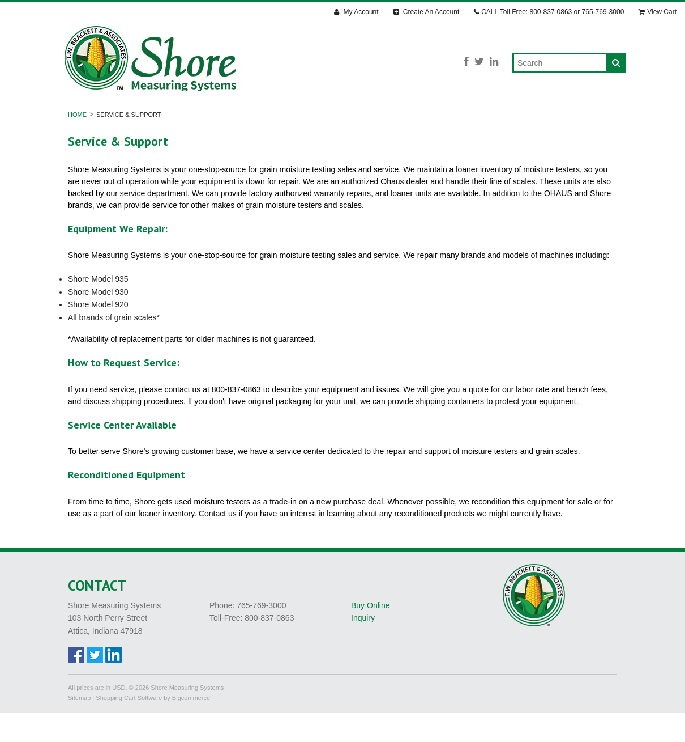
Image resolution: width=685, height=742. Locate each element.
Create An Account (426, 12)
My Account (356, 12)
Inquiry (363, 647)
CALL (549, 12)
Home (77, 143)
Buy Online (370, 634)
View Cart (658, 12)
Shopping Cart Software (129, 726)
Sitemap (79, 726)
